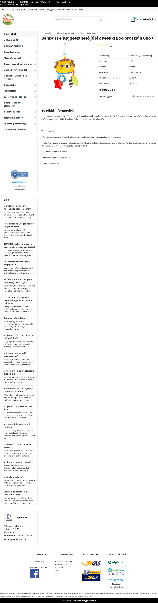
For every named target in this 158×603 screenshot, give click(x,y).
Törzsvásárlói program (16, 9)
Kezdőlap (49, 33)
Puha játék (91, 33)
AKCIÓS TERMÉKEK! (7, 2)
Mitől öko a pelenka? (13, 477)
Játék (81, 33)
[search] (101, 20)
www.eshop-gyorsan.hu (84, 600)
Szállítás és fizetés (36, 9)
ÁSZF (81, 9)
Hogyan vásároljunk (56, 9)
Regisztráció (24, 4)
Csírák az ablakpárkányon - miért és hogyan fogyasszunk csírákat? (18, 300)
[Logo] (19, 19)
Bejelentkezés (8, 4)
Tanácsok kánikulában (15, 318)
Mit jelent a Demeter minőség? (18, 462)
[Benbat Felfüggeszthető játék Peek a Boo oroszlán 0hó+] (65, 66)
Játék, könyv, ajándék (65, 33)
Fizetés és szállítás (62, 564)
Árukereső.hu (116, 584)
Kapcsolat (72, 9)
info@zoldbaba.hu (17, 539)
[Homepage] (3, 9)
